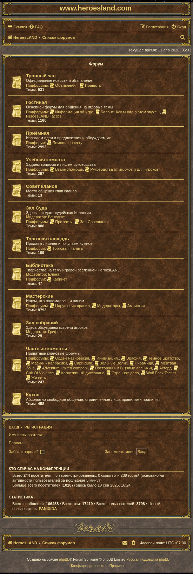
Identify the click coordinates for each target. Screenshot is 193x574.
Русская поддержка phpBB (147, 559)
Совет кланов (41, 186)
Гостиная (36, 102)
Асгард (163, 368)
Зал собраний (42, 322)
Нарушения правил (69, 306)
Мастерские (39, 296)
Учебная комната (45, 159)
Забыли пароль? (24, 451)
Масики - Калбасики (46, 363)
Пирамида (141, 363)
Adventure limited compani (62, 368)
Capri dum (80, 363)
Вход (14, 427)
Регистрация (38, 427)
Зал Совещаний (92, 222)
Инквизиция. (105, 358)
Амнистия (133, 306)
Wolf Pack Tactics (159, 373)
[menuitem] (36, 27)
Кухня (33, 394)
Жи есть (36, 378)
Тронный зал (41, 75)
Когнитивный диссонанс (80, 373)
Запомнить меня (119, 451)
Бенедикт (56, 217)
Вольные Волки (110, 363)
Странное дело (122, 373)
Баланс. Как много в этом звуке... (127, 112)
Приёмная (37, 133)
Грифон (55, 331)
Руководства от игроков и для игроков (121, 169)
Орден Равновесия (69, 358)
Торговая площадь (47, 238)
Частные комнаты (46, 348)
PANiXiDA (48, 508)
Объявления (64, 85)
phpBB (64, 559)
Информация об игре (71, 112)
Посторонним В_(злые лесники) (121, 368)
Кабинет (57, 279)
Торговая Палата (64, 248)
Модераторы (106, 306)
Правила (90, 85)
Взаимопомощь (66, 169)
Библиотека (39, 265)
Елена (53, 274)
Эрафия (131, 358)
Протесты (61, 222)
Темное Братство (161, 358)
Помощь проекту (64, 143)
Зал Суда (36, 208)
